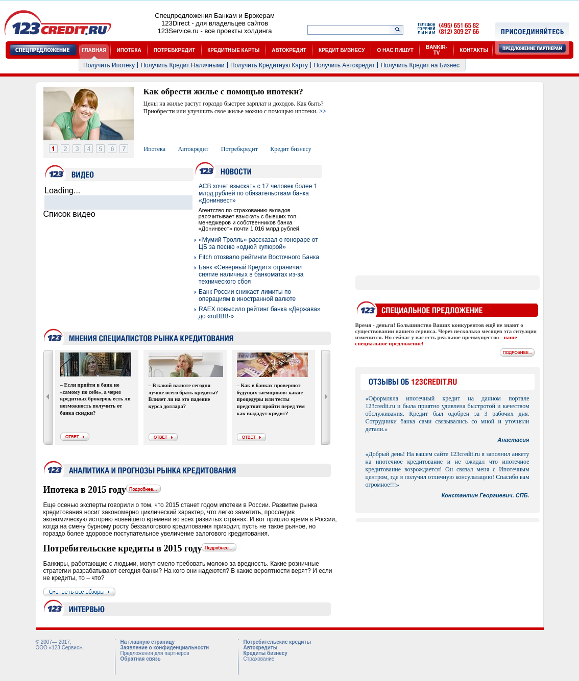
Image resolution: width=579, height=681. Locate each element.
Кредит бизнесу (290, 149)
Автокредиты (261, 647)
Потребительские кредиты (277, 642)
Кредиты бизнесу (265, 653)
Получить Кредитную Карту (269, 65)
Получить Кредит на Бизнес (420, 65)
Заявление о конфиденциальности (164, 647)
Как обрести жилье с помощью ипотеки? (223, 91)
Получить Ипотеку (109, 65)
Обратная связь (140, 659)
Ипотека (154, 149)
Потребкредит (239, 149)
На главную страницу (147, 642)
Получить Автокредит (344, 65)
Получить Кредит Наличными (182, 65)
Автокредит (193, 149)
